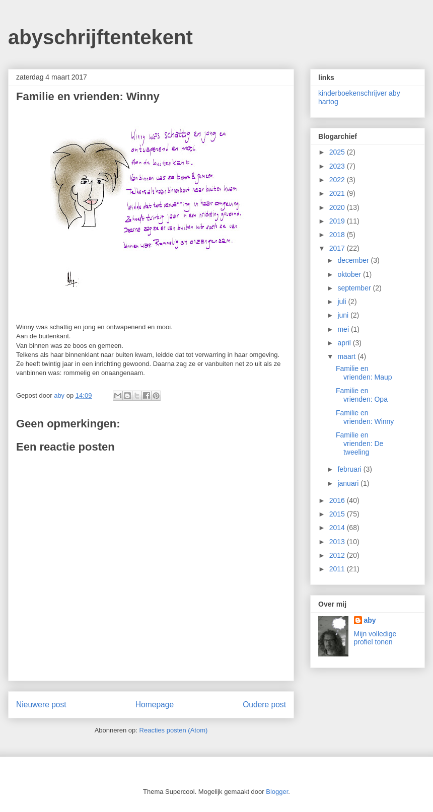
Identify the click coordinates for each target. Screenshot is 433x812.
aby (370, 620)
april (344, 343)
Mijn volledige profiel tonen (375, 638)
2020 (338, 207)
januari (348, 483)
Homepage (154, 704)
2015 (338, 514)
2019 (338, 221)
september (355, 288)
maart (347, 356)
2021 (338, 193)
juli (342, 302)
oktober (350, 274)
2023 (338, 166)
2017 (338, 248)
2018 (338, 235)
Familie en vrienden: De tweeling (359, 443)
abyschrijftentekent (100, 37)
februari (350, 469)
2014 (338, 528)
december (354, 260)
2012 (338, 555)
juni (343, 315)
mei (343, 329)
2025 (338, 152)
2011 (338, 569)
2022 (338, 180)
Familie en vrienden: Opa (362, 395)
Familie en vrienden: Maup (364, 372)
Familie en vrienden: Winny (365, 417)
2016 (338, 500)
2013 (338, 542)
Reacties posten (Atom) (173, 730)
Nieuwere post (41, 704)
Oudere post (264, 704)
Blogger (277, 791)
